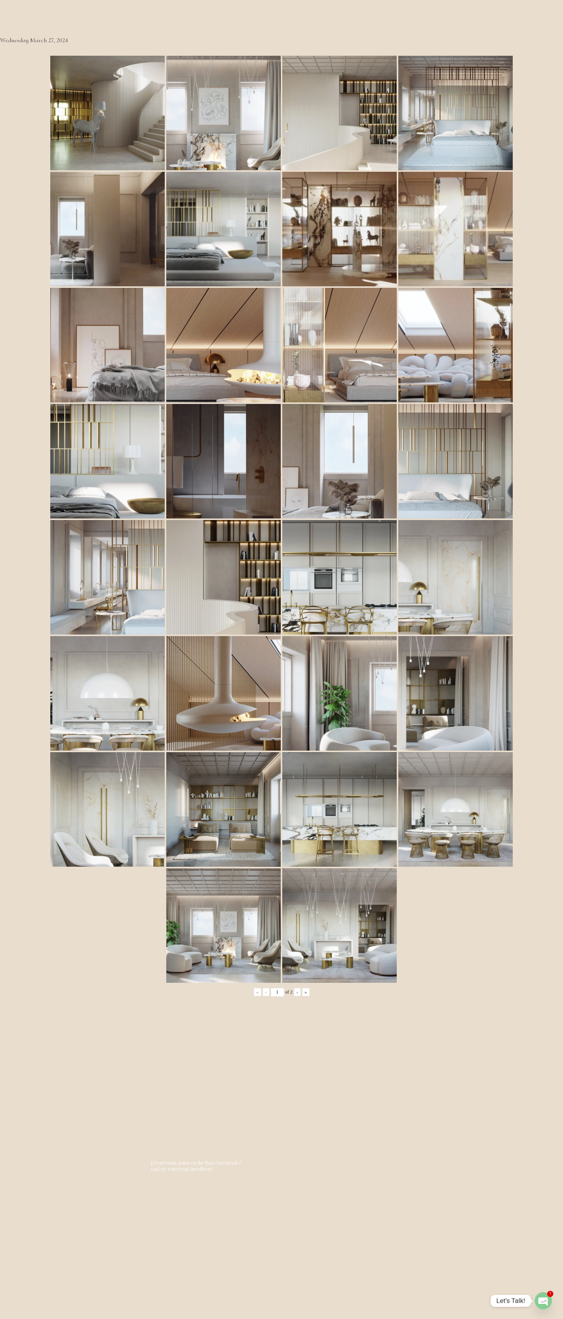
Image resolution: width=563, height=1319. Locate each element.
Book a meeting (352, 13)
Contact (408, 13)
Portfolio (292, 13)
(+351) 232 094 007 (183, 1152)
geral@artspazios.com (189, 1136)
